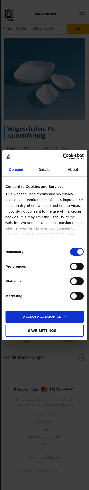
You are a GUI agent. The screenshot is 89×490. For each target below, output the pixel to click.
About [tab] (73, 170)
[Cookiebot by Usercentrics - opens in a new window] (63, 156)
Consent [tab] (16, 170)
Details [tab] (45, 170)
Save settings (42, 330)
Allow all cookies (42, 317)
